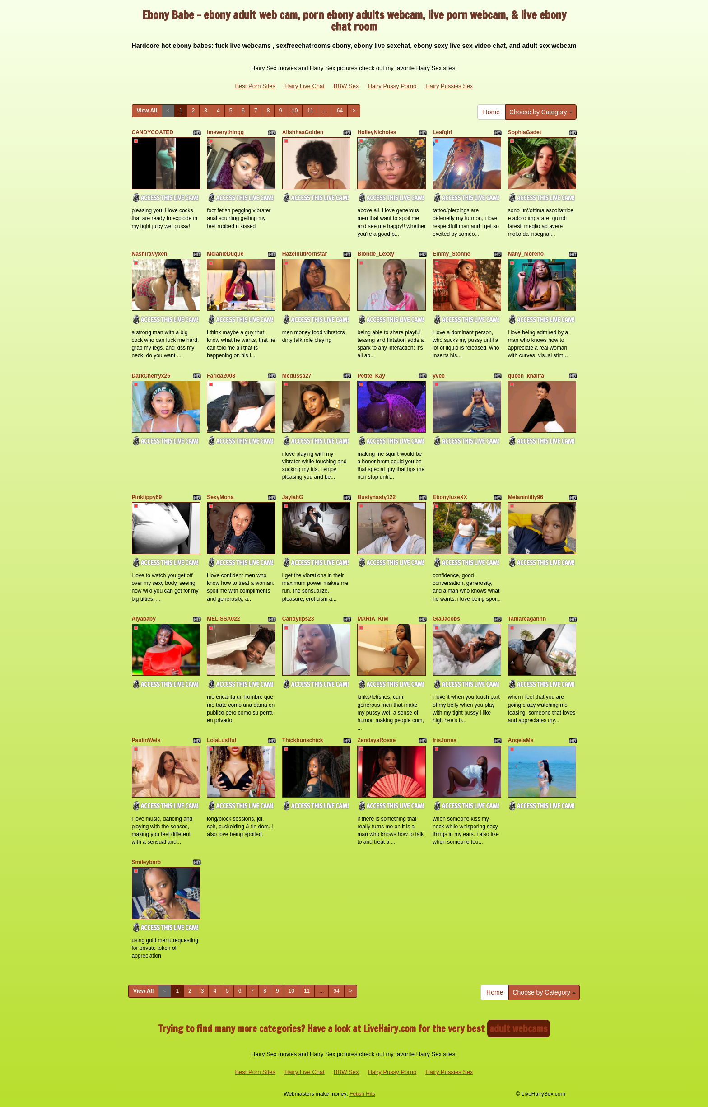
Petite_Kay (371, 376)
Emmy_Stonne (451, 254)
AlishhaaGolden (302, 132)
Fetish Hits (362, 1094)
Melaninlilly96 (525, 497)
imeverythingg (225, 132)
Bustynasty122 (376, 497)
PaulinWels (146, 740)
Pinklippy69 (147, 497)
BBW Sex (346, 86)
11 (310, 110)
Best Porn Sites (255, 86)
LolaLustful (221, 740)
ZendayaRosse (376, 740)
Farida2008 (221, 376)
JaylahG (292, 497)
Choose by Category (541, 112)
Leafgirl (442, 132)
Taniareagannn (527, 619)
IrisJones (444, 740)
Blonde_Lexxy (375, 254)
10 (295, 110)
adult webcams (518, 1028)
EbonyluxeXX (450, 497)
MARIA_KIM (372, 619)
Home (491, 112)
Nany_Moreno (526, 254)
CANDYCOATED (152, 132)
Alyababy (144, 619)
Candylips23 (298, 619)
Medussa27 (297, 376)
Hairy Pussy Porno (392, 86)
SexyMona (220, 497)
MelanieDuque (225, 254)
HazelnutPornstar (304, 254)
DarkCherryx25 (151, 376)
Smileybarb (146, 862)
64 (340, 110)
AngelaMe (521, 740)
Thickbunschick (302, 740)
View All (147, 110)
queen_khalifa (526, 376)
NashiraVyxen (150, 254)
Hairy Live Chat (304, 86)
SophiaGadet (524, 132)
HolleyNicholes (376, 132)
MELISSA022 (223, 619)
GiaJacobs (446, 619)
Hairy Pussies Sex (449, 86)
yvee (439, 376)
